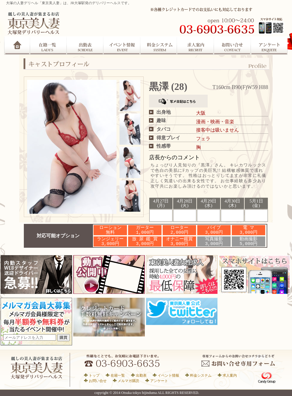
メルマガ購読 (128, 381)
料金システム (201, 375)
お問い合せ (98, 381)
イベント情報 (168, 375)
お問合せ (232, 45)
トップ (94, 375)
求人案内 (195, 45)
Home (17, 45)
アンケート (269, 45)
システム (158, 45)
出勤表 (84, 45)
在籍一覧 (48, 45)
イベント (121, 45)
